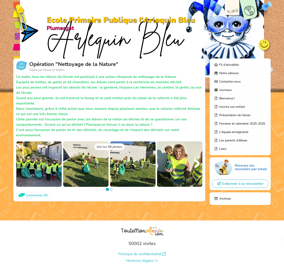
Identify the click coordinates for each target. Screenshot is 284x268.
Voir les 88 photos (109, 147)
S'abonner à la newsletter (240, 183)
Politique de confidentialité (142, 254)
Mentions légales (142, 260)
